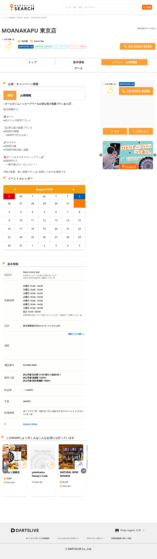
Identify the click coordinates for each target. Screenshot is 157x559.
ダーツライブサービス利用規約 (37, 538)
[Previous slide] (5, 471)
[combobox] (102, 7)
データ (78, 68)
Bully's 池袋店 (12, 472)
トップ (4, 17)
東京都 (19, 17)
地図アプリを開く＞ (76, 334)
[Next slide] (83, 471)
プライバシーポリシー (95, 538)
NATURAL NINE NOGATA (69, 474)
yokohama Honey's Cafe (40, 474)
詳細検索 (12, 17)
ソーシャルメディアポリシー (68, 538)
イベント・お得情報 (124, 62)
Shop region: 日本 (130, 530)
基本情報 (78, 62)
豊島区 (26, 17)
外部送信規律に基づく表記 (121, 538)
